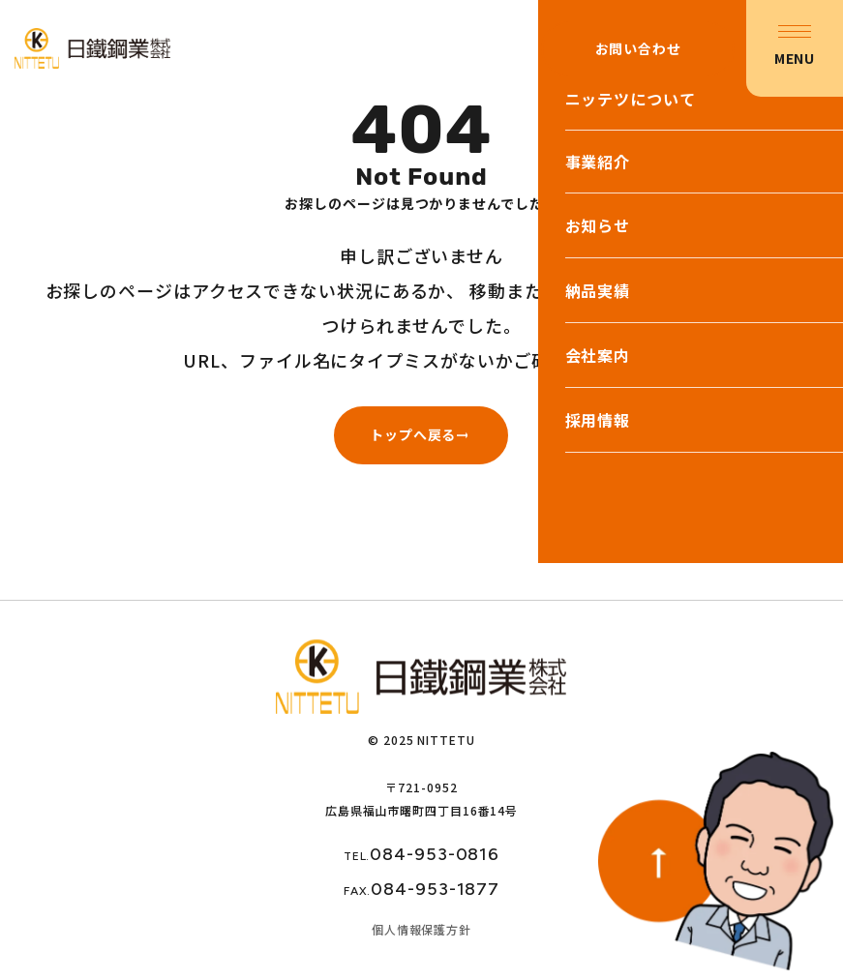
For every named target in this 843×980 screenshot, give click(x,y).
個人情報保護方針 (421, 929)
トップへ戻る (413, 434)
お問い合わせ (637, 48)
